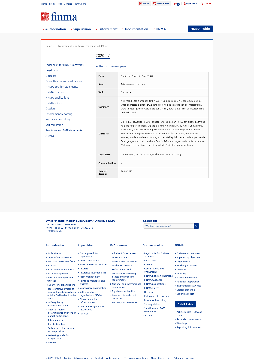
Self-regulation (54, 125)
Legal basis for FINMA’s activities (64, 65)
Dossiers (50, 108)
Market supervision (122, 265)
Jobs (60, 3)
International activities (189, 285)
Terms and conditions (135, 358)
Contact (68, 3)
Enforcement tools (122, 269)
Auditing (181, 273)
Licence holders (120, 257)
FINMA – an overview (188, 253)
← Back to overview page (111, 66)
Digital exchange (186, 289)
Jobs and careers (83, 358)
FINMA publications (57, 97)
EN (209, 3)
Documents (160, 3)
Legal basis (52, 70)
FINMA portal (80, 3)
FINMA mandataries (187, 277)
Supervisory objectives (189, 257)
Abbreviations (113, 358)
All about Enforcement (124, 253)
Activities (181, 269)
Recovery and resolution (125, 302)
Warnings (182, 323)
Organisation (183, 261)
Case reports (91, 46)
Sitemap (178, 358)
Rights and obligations (124, 291)
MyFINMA (191, 3)
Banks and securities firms (61, 261)
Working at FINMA (187, 265)
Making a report (185, 293)
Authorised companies (189, 319)
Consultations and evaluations (64, 81)
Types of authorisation (59, 257)
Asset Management (90, 276)
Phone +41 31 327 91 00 (58, 227)
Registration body (57, 324)
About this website (161, 358)
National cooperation (188, 281)
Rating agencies (55, 320)
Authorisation (54, 253)
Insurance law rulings (58, 119)
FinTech (51, 342)
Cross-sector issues (89, 260)
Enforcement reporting (70, 46)
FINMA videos (54, 103)
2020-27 (103, 46)
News (143, 3)
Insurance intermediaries (60, 269)
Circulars (51, 75)
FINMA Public (185, 304)
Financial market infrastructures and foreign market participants (61, 312)
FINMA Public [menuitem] (200, 29)
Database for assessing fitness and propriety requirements (124, 276)
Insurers (51, 265)
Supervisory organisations (61, 285)
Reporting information (189, 327)
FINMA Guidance (56, 92)
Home (44, 3)
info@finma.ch (54, 231)
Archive (50, 135)
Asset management (57, 273)
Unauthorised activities (124, 261)
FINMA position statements (62, 86)
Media (52, 3)
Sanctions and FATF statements (64, 130)
